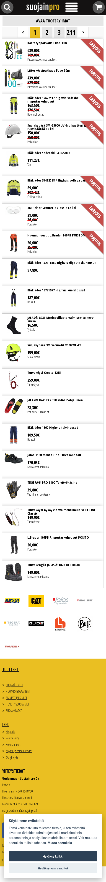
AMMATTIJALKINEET (16, 698)
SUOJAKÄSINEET (14, 685)
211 (71, 32)
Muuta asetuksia (60, 843)
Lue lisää (52, 52)
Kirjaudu (10, 732)
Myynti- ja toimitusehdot (19, 751)
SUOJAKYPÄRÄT (14, 710)
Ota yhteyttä (12, 757)
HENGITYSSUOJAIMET (17, 704)
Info (5, 724)
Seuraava (83, 32)
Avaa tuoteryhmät (53, 21)
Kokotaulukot (13, 744)
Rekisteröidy (12, 738)
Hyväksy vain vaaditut (53, 868)
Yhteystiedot (13, 771)
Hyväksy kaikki (53, 856)
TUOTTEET (10, 669)
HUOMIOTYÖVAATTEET (18, 691)
